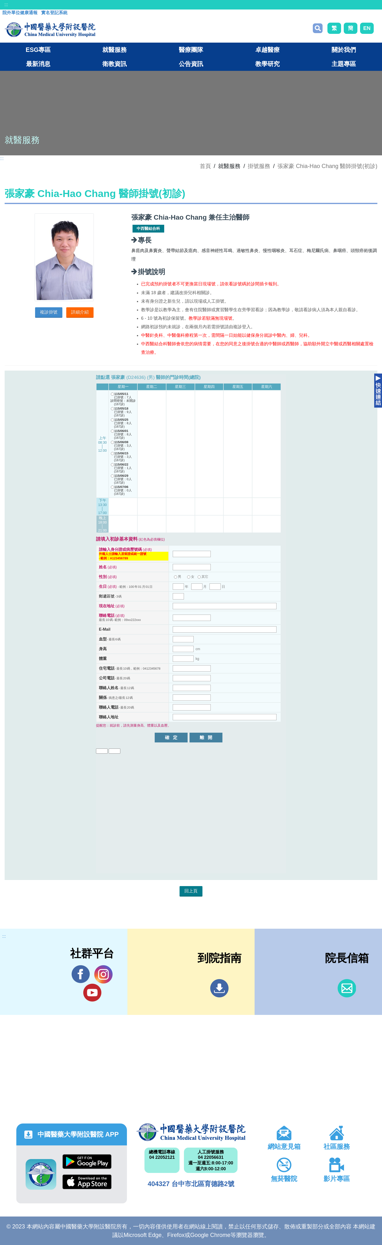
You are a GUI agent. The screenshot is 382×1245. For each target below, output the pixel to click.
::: (6, 4)
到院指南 (219, 988)
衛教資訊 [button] (114, 63)
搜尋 (318, 28)
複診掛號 (48, 312)
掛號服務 (259, 166)
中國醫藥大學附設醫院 (191, 1132)
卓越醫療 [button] (267, 49)
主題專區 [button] (344, 63)
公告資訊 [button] (191, 63)
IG (103, 974)
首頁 (205, 166)
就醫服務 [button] (114, 49)
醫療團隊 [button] (191, 49)
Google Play (87, 1161)
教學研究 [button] (267, 63)
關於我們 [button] (344, 49)
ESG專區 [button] (38, 49)
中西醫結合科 (148, 228)
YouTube (92, 992)
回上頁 (191, 891)
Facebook (81, 974)
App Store (87, 1181)
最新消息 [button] (38, 63)
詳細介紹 (80, 312)
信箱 (347, 988)
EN (367, 28)
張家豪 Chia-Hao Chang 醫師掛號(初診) (327, 166)
